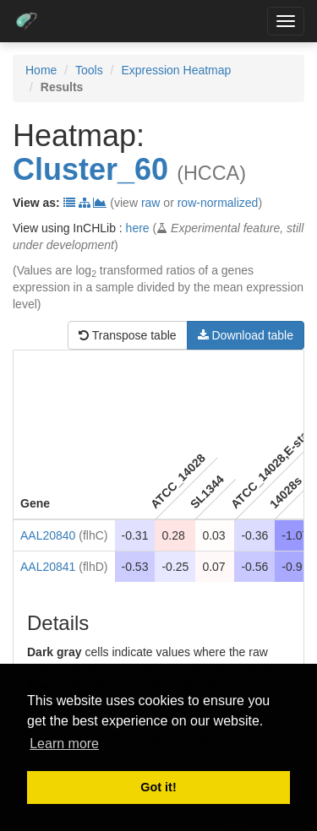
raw (151, 202)
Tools (89, 70)
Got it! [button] (158, 787)
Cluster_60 (90, 169)
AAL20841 (47, 566)
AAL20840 (47, 535)
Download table (245, 335)
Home (41, 70)
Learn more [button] (64, 743)
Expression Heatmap (176, 70)
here (138, 228)
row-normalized (218, 202)
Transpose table (128, 335)
